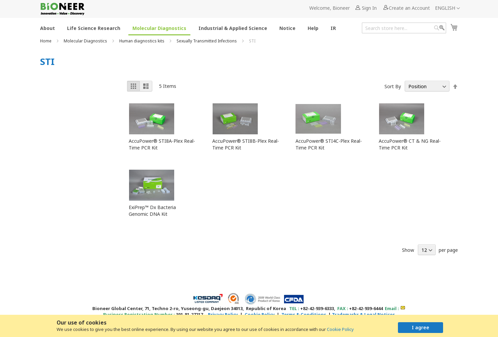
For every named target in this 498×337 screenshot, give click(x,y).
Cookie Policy (340, 329)
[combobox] (404, 28)
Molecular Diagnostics (86, 41)
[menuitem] (47, 27)
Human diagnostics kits (142, 41)
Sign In (369, 8)
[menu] (190, 27)
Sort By (392, 86)
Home (46, 41)
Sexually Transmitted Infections (207, 41)
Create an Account (409, 8)
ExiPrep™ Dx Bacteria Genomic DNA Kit (152, 210)
